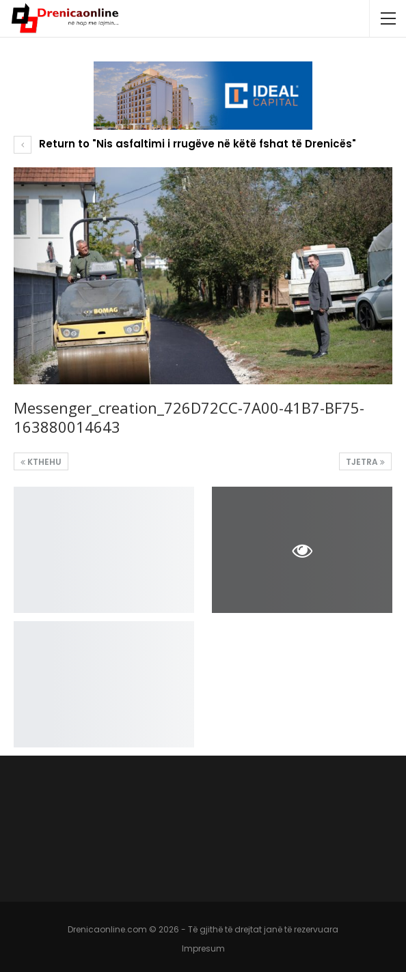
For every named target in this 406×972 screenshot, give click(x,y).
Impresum (203, 948)
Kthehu (41, 462)
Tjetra (365, 462)
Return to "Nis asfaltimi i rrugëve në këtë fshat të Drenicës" (185, 144)
